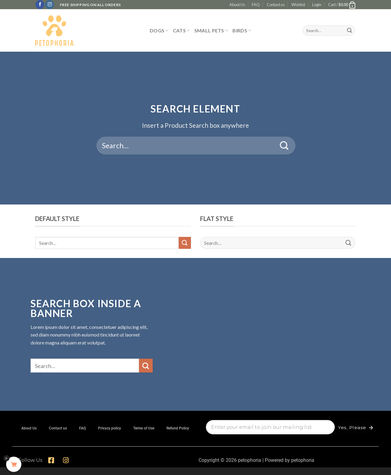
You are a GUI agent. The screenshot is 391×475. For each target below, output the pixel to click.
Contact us (276, 4)
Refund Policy (177, 428)
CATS (181, 30)
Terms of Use (143, 428)
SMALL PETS (211, 30)
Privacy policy (109, 428)
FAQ (256, 4)
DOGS (159, 30)
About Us (237, 4)
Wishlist (298, 4)
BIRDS (241, 30)
